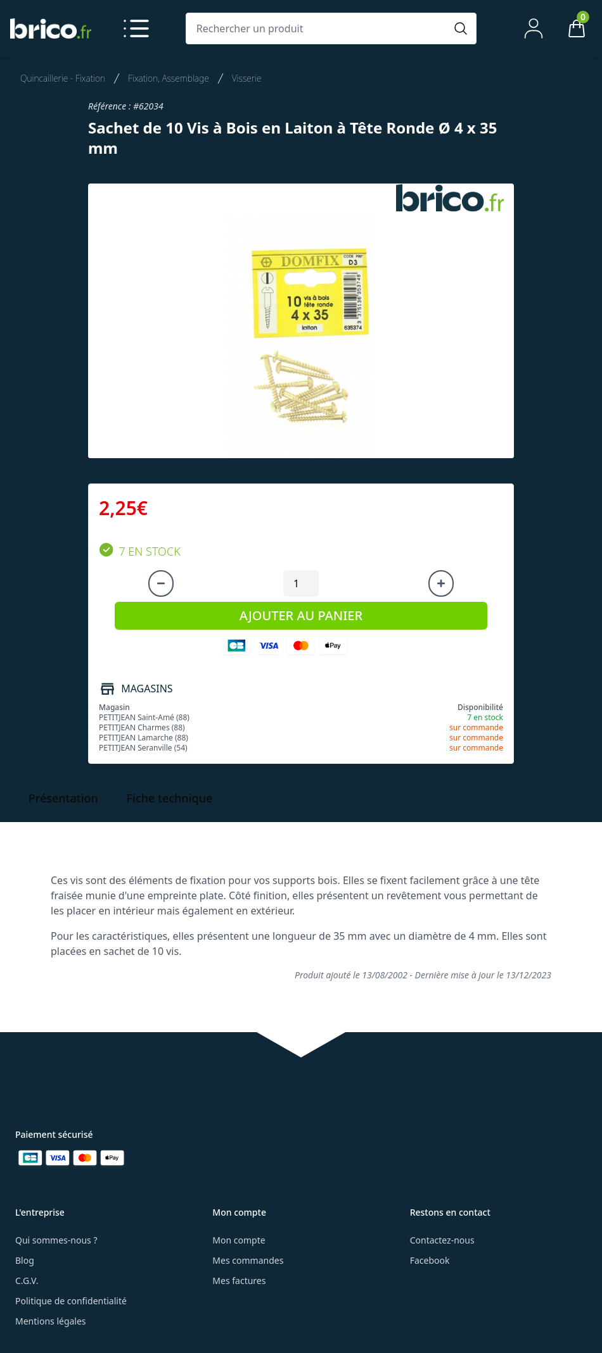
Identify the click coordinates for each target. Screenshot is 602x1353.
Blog (24, 1260)
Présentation (63, 798)
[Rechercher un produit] (318, 28)
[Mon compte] (533, 28)
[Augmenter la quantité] (441, 583)
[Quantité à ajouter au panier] (301, 583)
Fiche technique (170, 798)
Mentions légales (50, 1321)
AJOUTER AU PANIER (301, 615)
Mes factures (239, 1281)
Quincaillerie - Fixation (62, 78)
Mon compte (238, 1240)
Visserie (247, 78)
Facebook (430, 1260)
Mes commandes (247, 1260)
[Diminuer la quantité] (161, 583)
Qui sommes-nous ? (56, 1240)
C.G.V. (26, 1281)
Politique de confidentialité (71, 1301)
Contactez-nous (442, 1240)
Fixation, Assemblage (168, 78)
